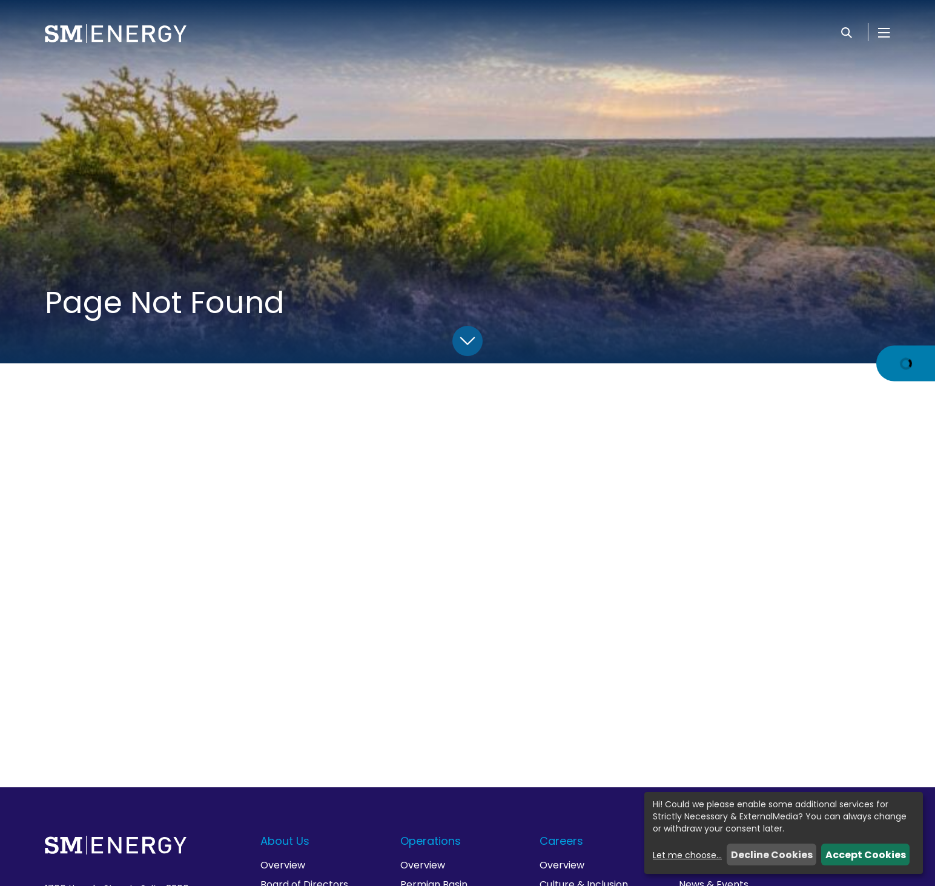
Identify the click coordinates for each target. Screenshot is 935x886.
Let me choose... (687, 855)
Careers (561, 840)
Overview (282, 865)
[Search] (846, 32)
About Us (284, 840)
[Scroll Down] (467, 341)
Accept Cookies (865, 855)
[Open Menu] (884, 32)
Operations (430, 840)
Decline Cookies (772, 855)
